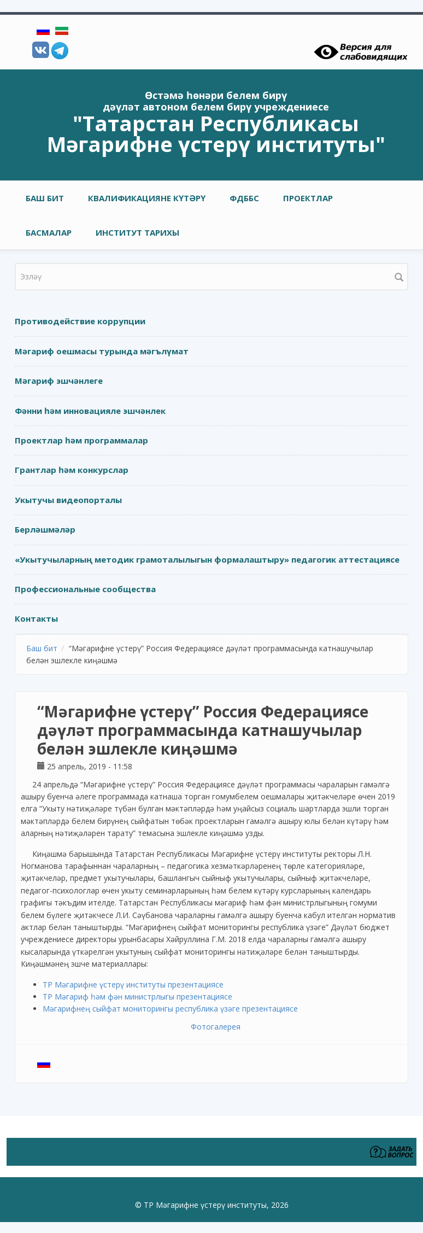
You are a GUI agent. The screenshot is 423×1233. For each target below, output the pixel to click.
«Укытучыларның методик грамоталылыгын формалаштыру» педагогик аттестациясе (207, 559)
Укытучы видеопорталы (68, 499)
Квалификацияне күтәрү (146, 197)
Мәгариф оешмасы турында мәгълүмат (102, 351)
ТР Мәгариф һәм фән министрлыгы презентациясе (137, 996)
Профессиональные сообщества (85, 588)
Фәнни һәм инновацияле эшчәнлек (90, 410)
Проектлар (308, 197)
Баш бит (45, 197)
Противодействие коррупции (80, 320)
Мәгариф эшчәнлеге (59, 380)
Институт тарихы (137, 232)
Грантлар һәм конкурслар (71, 469)
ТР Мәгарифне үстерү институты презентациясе (133, 984)
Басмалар (49, 232)
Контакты (36, 618)
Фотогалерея (215, 1026)
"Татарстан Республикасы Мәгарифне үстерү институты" (216, 133)
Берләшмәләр (45, 529)
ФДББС (244, 197)
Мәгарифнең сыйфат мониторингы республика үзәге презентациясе (170, 1008)
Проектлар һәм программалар (81, 440)
